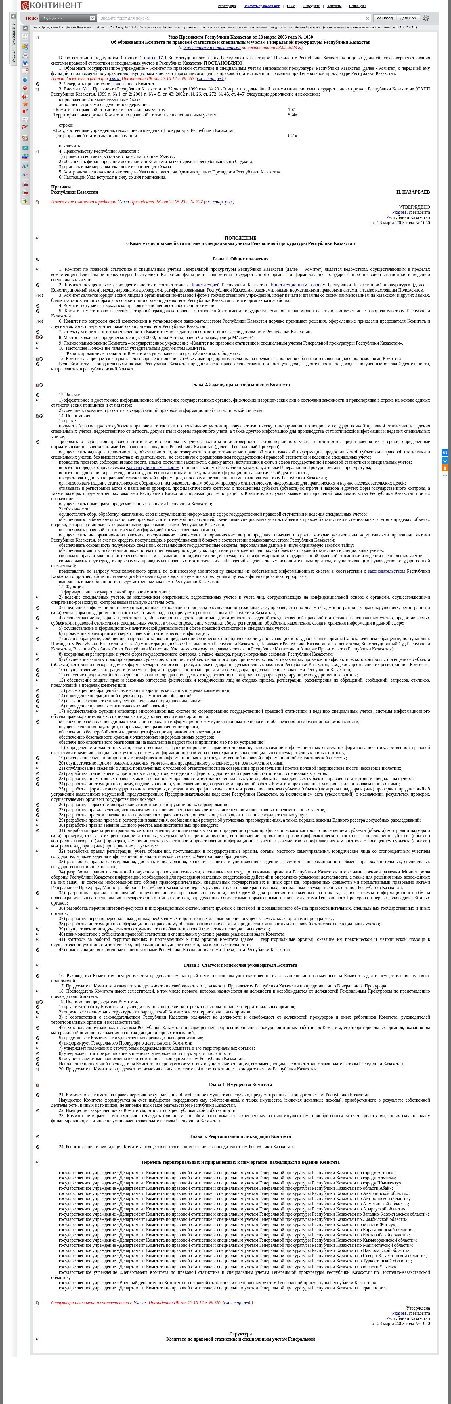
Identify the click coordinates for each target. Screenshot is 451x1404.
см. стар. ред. (210, 78)
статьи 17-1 (155, 57)
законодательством (386, 571)
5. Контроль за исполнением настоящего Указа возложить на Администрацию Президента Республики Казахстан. (170, 171)
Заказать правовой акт (262, 6)
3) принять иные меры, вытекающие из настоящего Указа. (115, 166)
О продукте (311, 6)
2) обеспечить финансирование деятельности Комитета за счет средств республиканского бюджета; (156, 161)
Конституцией (205, 284)
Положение (122, 83)
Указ (87, 88)
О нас (291, 6)
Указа (115, 78)
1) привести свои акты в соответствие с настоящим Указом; (117, 156)
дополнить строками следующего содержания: (104, 104)
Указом (399, 212)
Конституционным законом (298, 284)
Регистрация (227, 6)
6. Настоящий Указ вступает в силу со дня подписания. (113, 177)
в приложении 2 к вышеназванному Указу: (100, 99)
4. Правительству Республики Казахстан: (99, 151)
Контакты (334, 6)
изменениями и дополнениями (212, 47)
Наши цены (357, 6)
